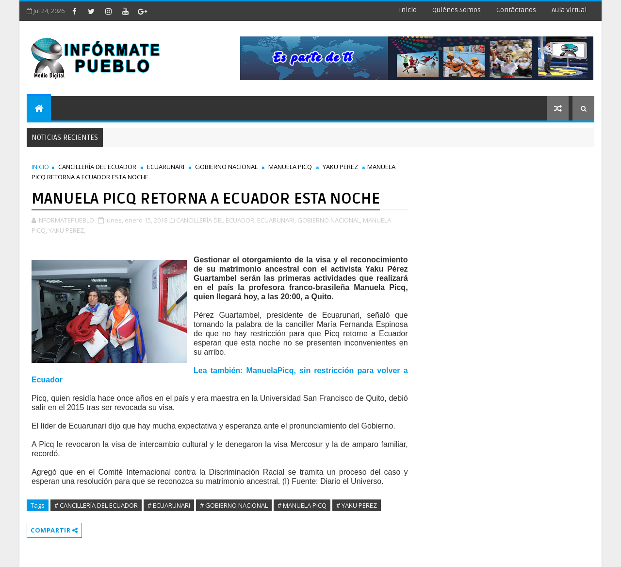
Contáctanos (516, 10)
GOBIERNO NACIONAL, (329, 220)
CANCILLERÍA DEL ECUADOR (97, 166)
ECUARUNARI (165, 166)
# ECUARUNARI (168, 505)
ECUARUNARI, (276, 220)
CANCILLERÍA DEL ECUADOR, (216, 220)
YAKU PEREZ (340, 166)
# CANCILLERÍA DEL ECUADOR (96, 505)
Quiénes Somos (456, 10)
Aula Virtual (569, 10)
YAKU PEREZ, (67, 230)
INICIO (40, 166)
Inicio (408, 10)
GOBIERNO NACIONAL (226, 166)
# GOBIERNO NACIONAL (234, 505)
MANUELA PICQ (290, 166)
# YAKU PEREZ (356, 505)
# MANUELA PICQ (302, 505)
